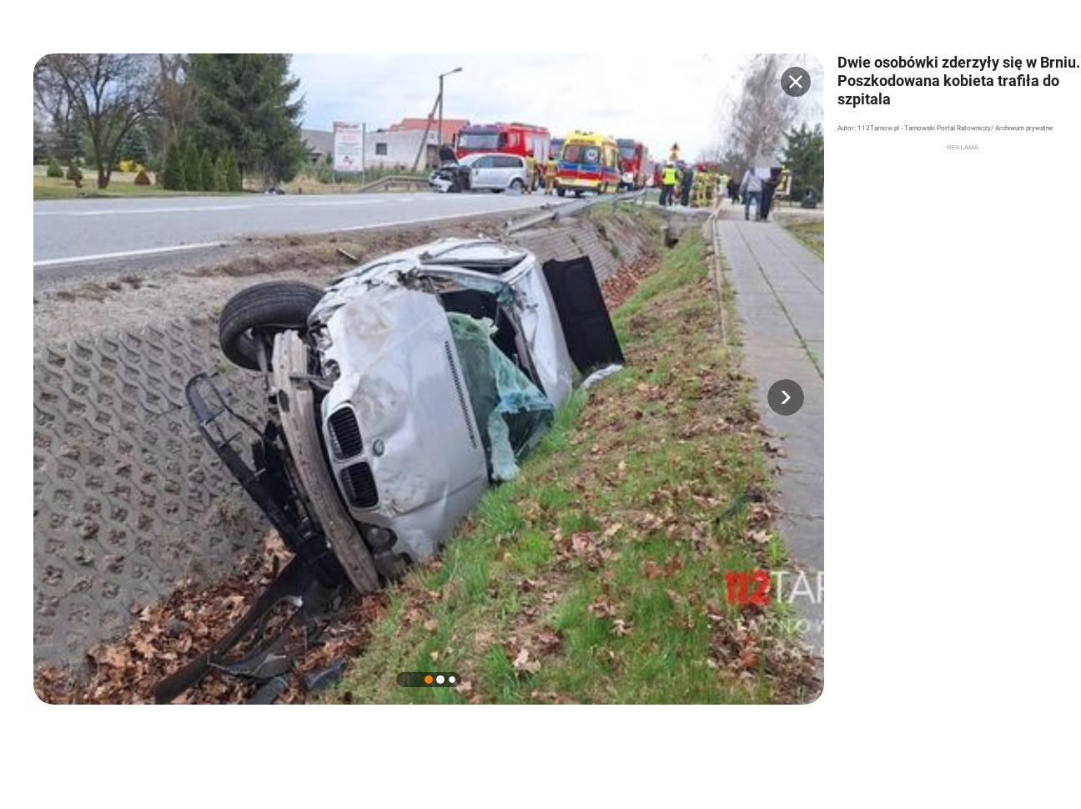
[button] (785, 397)
